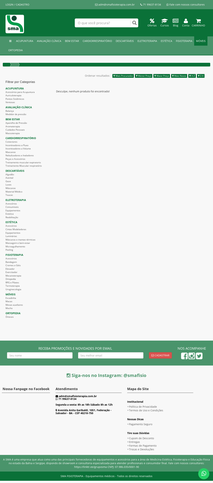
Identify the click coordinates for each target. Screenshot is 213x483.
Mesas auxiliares (14, 304)
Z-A (201, 75)
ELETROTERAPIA (147, 41)
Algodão (10, 174)
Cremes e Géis (13, 265)
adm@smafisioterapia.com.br (115, 4)
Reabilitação (12, 217)
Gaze (8, 181)
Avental (9, 177)
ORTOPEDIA (15, 50)
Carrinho (198, 23)
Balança (10, 110)
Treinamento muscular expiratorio (23, 162)
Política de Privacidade (143, 406)
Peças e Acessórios (15, 159)
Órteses (10, 316)
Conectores (11, 141)
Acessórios (11, 203)
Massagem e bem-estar (18, 243)
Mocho (9, 308)
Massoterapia (13, 133)
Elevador (10, 268)
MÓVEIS (201, 41)
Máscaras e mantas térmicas (20, 239)
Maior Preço (161, 75)
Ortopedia (11, 279)
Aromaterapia (13, 126)
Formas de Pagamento (143, 445)
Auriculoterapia (13, 95)
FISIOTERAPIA (184, 41)
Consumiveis (12, 207)
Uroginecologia (13, 289)
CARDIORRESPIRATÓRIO (97, 41)
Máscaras (11, 188)
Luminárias (11, 236)
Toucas (9, 195)
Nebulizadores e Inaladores (20, 155)
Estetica (10, 213)
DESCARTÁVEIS (125, 41)
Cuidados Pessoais (15, 129)
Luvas (8, 184)
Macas (9, 301)
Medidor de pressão (16, 114)
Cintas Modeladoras (16, 229)
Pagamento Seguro (140, 424)
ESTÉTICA (166, 41)
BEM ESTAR (72, 41)
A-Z (192, 75)
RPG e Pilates (12, 282)
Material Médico (14, 191)
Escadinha (11, 298)
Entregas (134, 442)
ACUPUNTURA (24, 41)
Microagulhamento (15, 246)
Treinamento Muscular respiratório (24, 165)
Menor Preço (143, 75)
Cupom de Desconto (141, 438)
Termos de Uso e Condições (146, 410)
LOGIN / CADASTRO (17, 4)
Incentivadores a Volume (18, 148)
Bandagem (11, 262)
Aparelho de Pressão (16, 122)
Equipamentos (13, 210)
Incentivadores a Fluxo (17, 145)
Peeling (9, 249)
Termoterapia (13, 285)
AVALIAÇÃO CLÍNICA (49, 41)
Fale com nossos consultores (185, 4)
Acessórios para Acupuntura (20, 92)
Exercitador (11, 272)
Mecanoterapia (13, 275)
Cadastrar (160, 355)
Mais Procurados (123, 75)
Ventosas (10, 102)
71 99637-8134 (150, 4)
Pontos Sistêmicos (15, 98)
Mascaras (11, 152)
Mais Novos (179, 75)
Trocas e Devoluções (141, 449)
